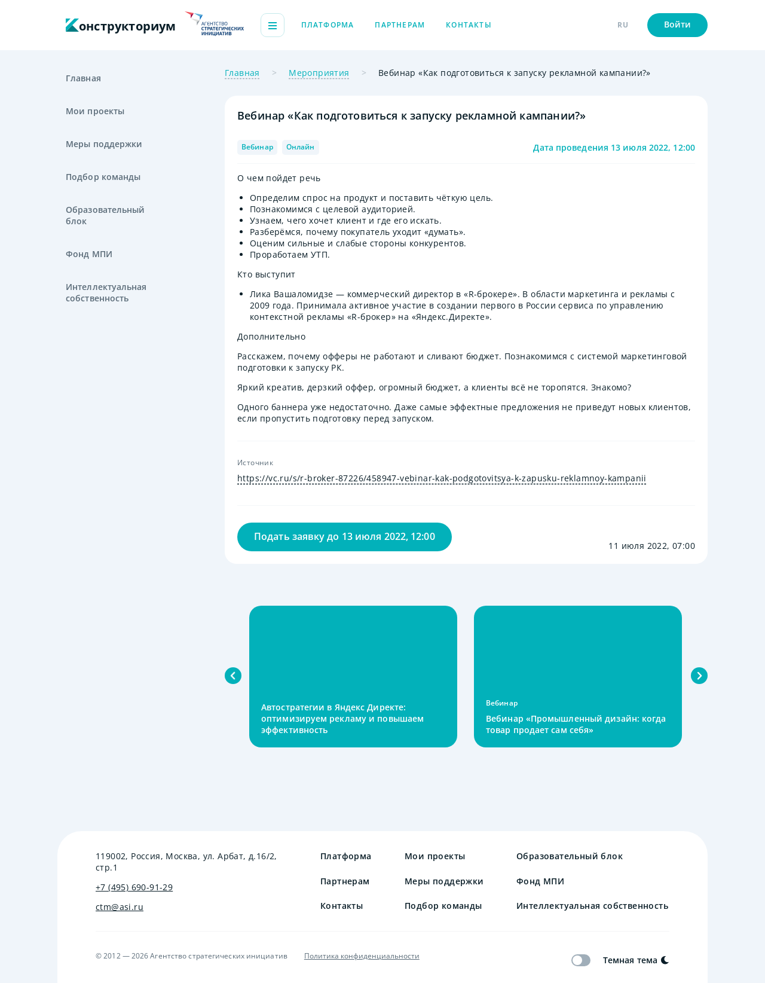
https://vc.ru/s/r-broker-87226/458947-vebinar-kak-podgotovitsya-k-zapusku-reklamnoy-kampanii (442, 478)
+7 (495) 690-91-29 (134, 887)
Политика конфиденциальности (362, 956)
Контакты (469, 25)
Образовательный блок (105, 215)
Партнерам (400, 25)
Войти (677, 24)
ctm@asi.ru (119, 906)
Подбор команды (103, 176)
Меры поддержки (104, 143)
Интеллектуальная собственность (106, 292)
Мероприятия (319, 72)
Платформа (327, 25)
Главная (83, 78)
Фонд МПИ (89, 254)
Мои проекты (95, 111)
